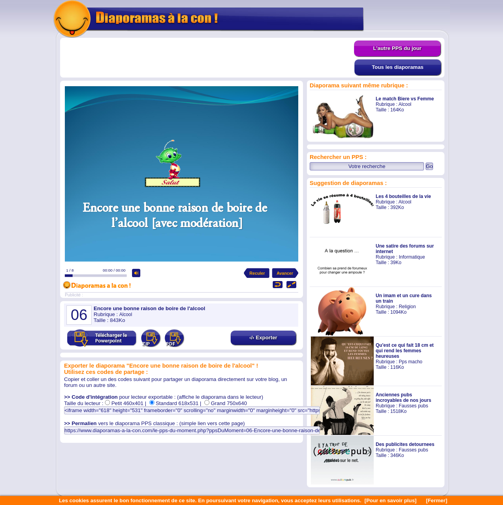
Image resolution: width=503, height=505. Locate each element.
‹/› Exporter (263, 337)
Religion (407, 306)
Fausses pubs (413, 406)
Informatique (412, 257)
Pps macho (410, 361)
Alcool (404, 104)
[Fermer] (436, 500)
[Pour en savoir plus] (390, 500)
